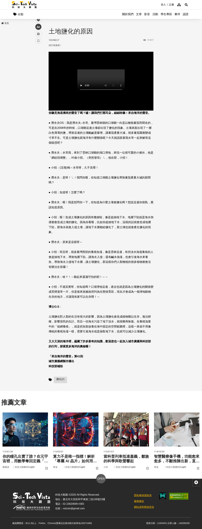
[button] (186, 4)
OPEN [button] (100, 478)
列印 (38, 88)
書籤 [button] (38, 95)
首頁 (5, 23)
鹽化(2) (60, 379)
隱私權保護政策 (143, 495)
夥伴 (177, 14)
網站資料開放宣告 (144, 507)
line (37, 74)
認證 (185, 14)
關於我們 (128, 14)
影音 (147, 14)
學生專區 (166, 14)
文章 (139, 14)
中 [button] (38, 81)
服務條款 (139, 501)
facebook (38, 60)
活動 (155, 14)
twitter (38, 67)
